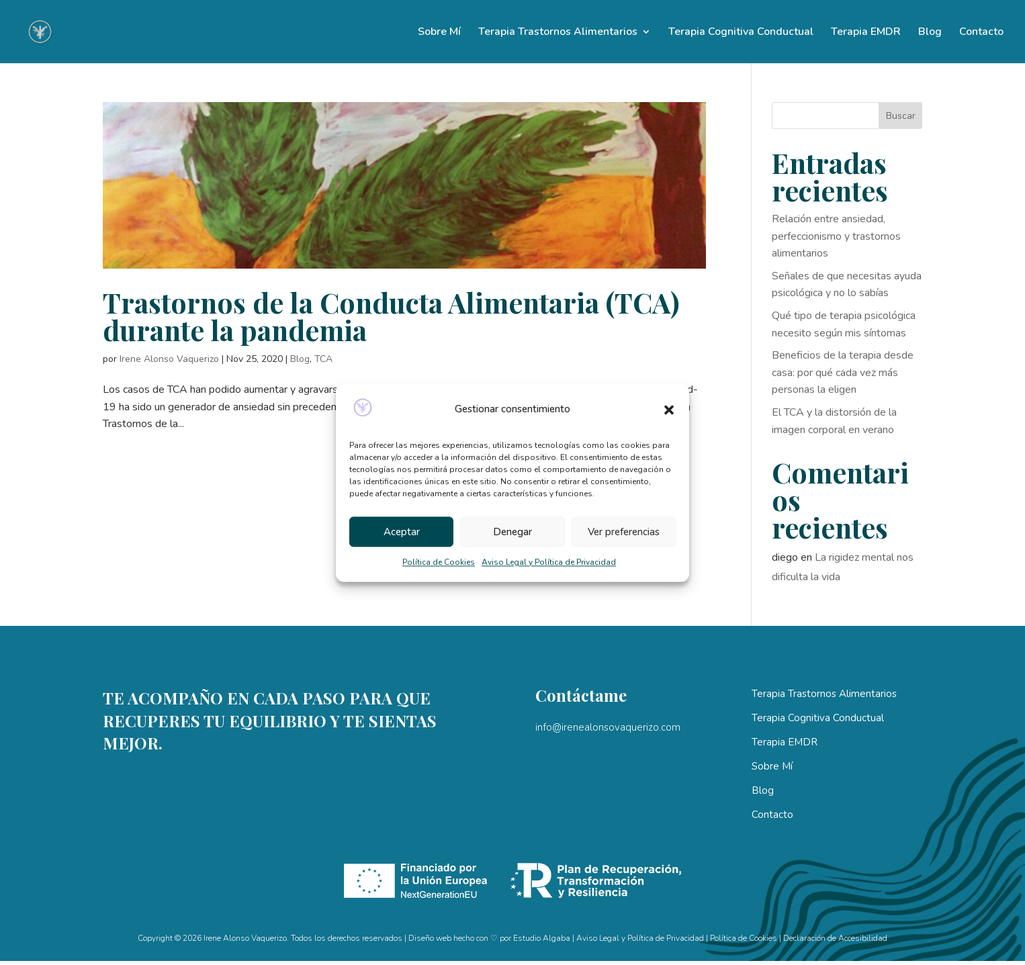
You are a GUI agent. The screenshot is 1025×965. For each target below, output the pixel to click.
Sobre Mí (439, 33)
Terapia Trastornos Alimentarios (557, 33)
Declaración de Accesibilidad (835, 938)
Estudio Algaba (541, 938)
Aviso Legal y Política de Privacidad (549, 562)
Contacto (981, 33)
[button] (669, 409)
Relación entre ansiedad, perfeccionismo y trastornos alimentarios (836, 236)
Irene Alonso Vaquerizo (169, 359)
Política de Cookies (438, 562)
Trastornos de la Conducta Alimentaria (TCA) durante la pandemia (391, 316)
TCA (323, 359)
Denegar (512, 532)
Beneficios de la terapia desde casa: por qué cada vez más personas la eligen (842, 372)
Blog (930, 33)
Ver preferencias (624, 532)
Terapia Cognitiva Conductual (740, 33)
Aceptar (402, 532)
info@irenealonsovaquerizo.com (607, 727)
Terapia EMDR (866, 33)
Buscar (901, 115)
